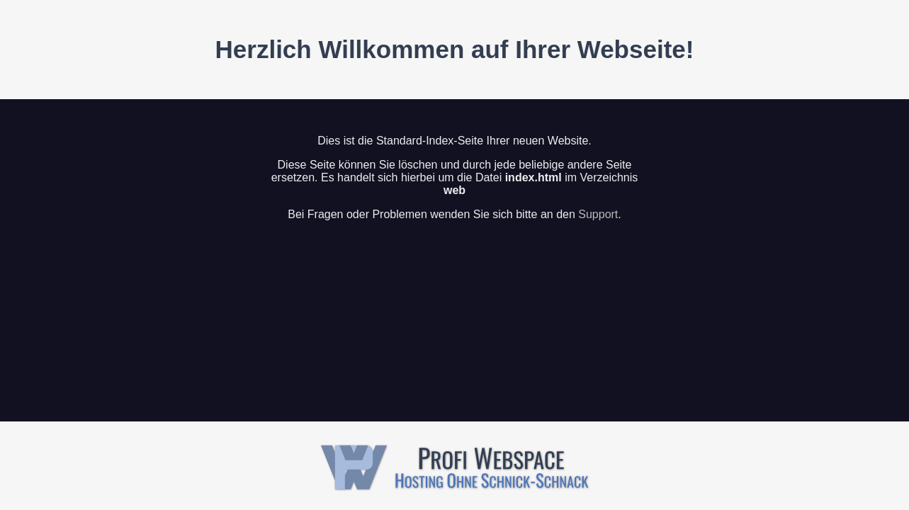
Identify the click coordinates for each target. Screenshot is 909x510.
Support (598, 214)
